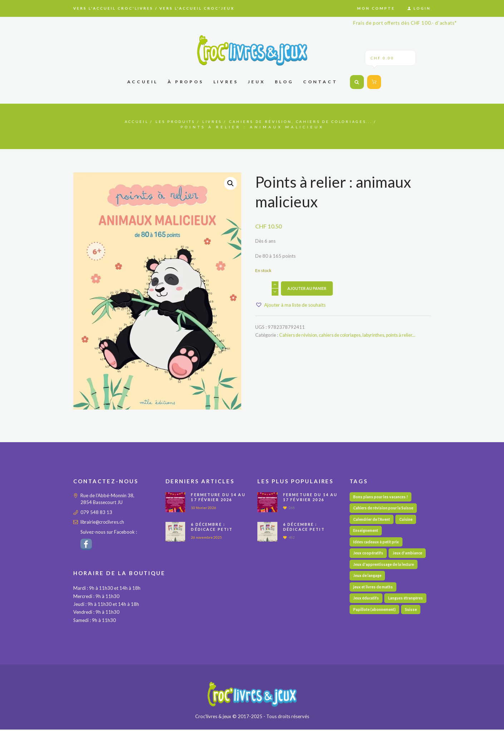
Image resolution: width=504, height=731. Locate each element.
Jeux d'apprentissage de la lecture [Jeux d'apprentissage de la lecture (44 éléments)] (385, 567)
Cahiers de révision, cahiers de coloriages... (311, 121)
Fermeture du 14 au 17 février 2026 (218, 497)
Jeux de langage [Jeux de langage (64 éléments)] (368, 579)
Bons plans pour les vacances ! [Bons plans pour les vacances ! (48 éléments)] (382, 497)
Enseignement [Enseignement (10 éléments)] (367, 532)
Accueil (110, 121)
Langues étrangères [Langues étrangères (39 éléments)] (372, 614)
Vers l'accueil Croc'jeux (196, 8)
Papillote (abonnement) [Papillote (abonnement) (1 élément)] (375, 626)
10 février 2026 (204, 507)
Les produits (157, 121)
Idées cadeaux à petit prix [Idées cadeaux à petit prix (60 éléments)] (377, 544)
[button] (230, 183)
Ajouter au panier (307, 288)
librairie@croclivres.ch (103, 522)
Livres (201, 121)
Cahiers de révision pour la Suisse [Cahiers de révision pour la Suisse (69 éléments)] (385, 509)
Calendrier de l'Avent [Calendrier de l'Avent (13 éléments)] (373, 520)
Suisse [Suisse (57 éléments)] (413, 626)
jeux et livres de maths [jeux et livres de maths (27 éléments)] (374, 590)
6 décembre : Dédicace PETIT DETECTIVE (212, 529)
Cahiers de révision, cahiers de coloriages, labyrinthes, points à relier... (351, 335)
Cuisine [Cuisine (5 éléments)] (409, 520)
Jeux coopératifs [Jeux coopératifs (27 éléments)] (369, 555)
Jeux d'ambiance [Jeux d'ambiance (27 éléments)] (409, 555)
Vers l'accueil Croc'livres (113, 8)
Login (422, 8)
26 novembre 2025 (207, 537)
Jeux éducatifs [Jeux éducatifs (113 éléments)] (367, 602)
